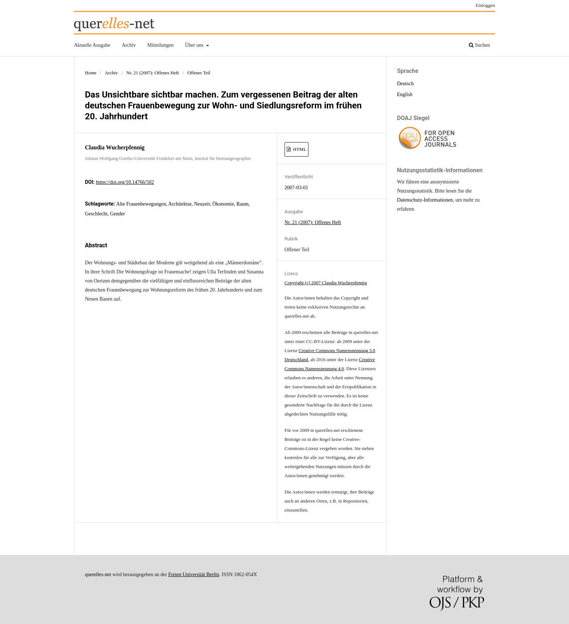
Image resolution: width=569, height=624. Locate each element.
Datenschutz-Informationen (425, 200)
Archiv (129, 45)
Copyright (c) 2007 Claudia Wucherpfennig (325, 282)
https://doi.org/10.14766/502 (125, 182)
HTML (299, 149)
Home (91, 72)
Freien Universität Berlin (193, 574)
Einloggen (485, 5)
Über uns (195, 45)
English (405, 94)
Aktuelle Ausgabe (92, 45)
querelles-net (98, 574)
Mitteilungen (160, 45)
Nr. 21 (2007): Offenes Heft (152, 72)
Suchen (479, 45)
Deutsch (405, 83)
